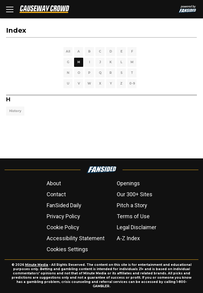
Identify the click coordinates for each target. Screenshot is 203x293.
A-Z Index (128, 238)
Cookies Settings (67, 249)
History (15, 111)
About (54, 183)
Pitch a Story (132, 205)
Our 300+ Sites (134, 194)
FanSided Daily (64, 205)
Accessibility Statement (76, 238)
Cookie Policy (63, 227)
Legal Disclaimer (136, 227)
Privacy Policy (63, 216)
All (68, 51)
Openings (128, 183)
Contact (56, 194)
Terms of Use (133, 216)
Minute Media (36, 265)
